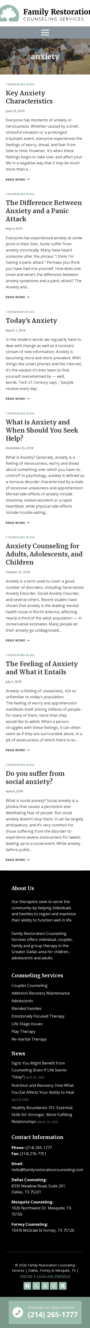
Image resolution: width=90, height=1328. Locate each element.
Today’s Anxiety (31, 321)
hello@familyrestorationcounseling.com (47, 1169)
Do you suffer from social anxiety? (35, 778)
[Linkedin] (62, 1286)
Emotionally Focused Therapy (38, 1016)
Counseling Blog (20, 84)
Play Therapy (23, 1031)
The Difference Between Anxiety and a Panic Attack (44, 211)
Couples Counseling (30, 985)
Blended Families (27, 1008)
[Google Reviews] (45, 1286)
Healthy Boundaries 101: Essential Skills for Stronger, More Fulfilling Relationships (42, 1114)
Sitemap (26, 1276)
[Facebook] (27, 1286)
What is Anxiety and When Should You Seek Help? (42, 430)
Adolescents (22, 1000)
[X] (36, 1286)
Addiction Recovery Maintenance (41, 993)
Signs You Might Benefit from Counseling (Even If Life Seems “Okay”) (39, 1070)
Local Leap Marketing (53, 1276)
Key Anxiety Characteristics (29, 97)
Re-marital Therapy (29, 1039)
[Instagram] (54, 1286)
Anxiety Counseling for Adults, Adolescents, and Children (44, 554)
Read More (18, 179)
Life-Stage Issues (27, 1023)
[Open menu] (45, 32)
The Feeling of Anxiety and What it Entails (42, 668)
